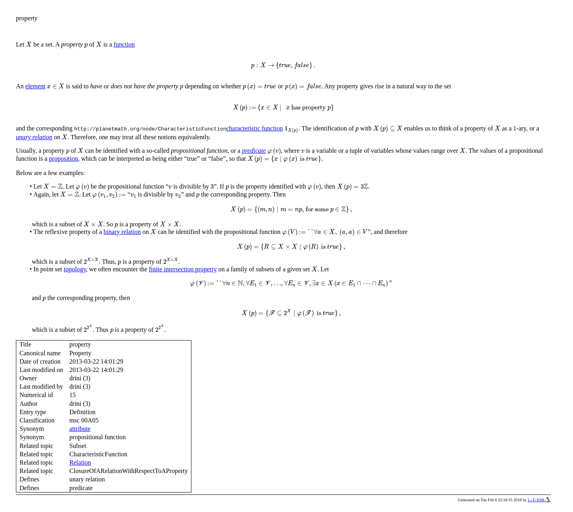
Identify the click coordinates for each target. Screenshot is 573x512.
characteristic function (254, 128)
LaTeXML (539, 500)
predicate (254, 150)
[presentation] (28, 44)
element (35, 86)
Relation (80, 462)
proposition (63, 158)
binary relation (122, 231)
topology (75, 269)
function (124, 44)
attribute (79, 428)
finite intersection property (183, 269)
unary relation (34, 137)
